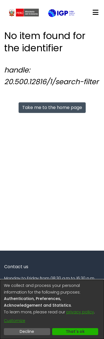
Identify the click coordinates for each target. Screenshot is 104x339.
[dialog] (52, 309)
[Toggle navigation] (95, 12)
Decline (27, 331)
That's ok (75, 331)
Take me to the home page (52, 107)
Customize (14, 320)
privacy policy (80, 312)
